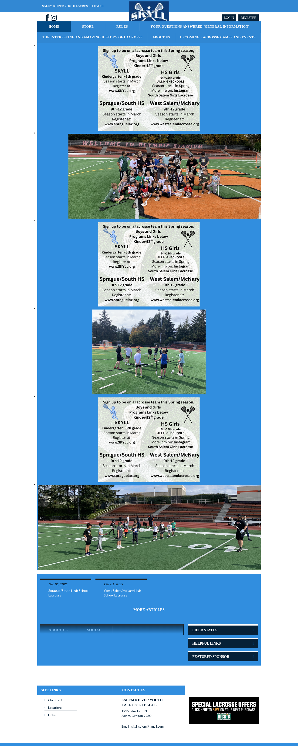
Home (54, 26)
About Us (161, 37)
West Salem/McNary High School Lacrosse (122, 574)
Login (229, 18)
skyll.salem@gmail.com (147, 708)
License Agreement (169, 731)
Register (248, 18)
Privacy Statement (123, 731)
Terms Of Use (145, 731)
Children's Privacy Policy (55, 738)
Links (52, 697)
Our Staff (55, 682)
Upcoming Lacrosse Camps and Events (218, 37)
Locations (55, 689)
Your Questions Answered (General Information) (199, 26)
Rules (122, 26)
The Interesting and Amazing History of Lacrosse (92, 37)
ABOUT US (58, 612)
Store (88, 26)
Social (94, 612)
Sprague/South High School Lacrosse (68, 574)
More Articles (149, 591)
